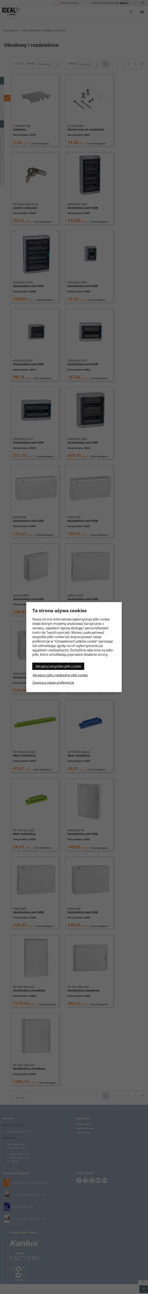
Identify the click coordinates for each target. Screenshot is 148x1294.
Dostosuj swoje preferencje (53, 682)
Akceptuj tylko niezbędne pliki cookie (60, 675)
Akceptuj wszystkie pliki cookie (58, 666)
